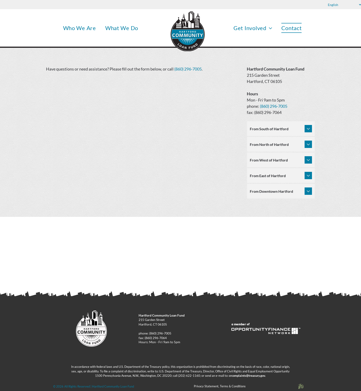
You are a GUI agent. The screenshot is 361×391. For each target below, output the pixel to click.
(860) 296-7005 (188, 68)
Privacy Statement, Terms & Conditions (220, 386)
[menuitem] (79, 28)
